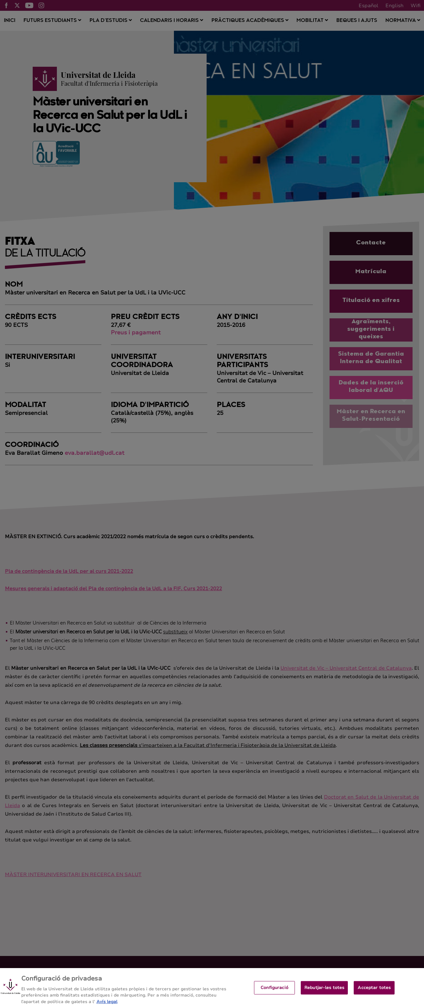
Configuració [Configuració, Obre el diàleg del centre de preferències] (274, 991)
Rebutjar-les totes (324, 991)
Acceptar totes (374, 991)
